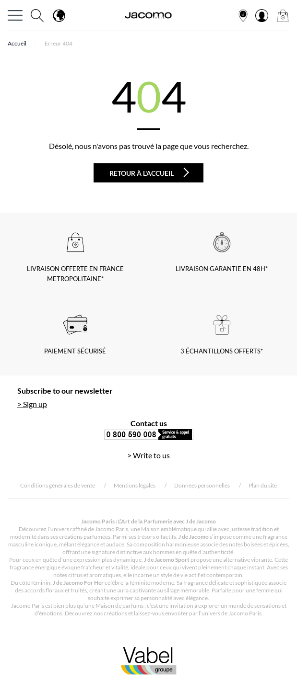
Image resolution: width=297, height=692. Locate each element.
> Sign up (32, 403)
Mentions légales (134, 485)
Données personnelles (202, 485)
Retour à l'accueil (149, 172)
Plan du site (263, 485)
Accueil (17, 43)
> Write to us (148, 455)
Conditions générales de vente (57, 485)
